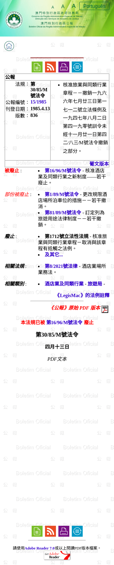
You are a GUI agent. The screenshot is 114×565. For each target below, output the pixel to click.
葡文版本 (99, 164)
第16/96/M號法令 (63, 170)
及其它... (54, 254)
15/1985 (38, 101)
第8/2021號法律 (61, 266)
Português (94, 6)
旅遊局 (95, 283)
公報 (10, 77)
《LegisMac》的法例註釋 (82, 295)
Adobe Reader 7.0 (40, 548)
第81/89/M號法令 (63, 212)
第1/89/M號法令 (62, 194)
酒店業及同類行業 (64, 283)
